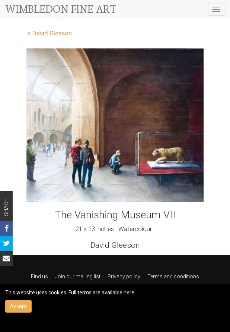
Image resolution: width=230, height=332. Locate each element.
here (129, 292)
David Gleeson (49, 33)
